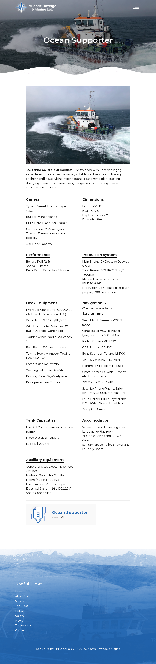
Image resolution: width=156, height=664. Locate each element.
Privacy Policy (65, 649)
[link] (37, 514)
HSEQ (19, 610)
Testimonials (23, 625)
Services (20, 601)
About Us (21, 596)
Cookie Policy (45, 649)
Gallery (19, 615)
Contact (20, 630)
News (19, 620)
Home (19, 591)
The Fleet (21, 606)
